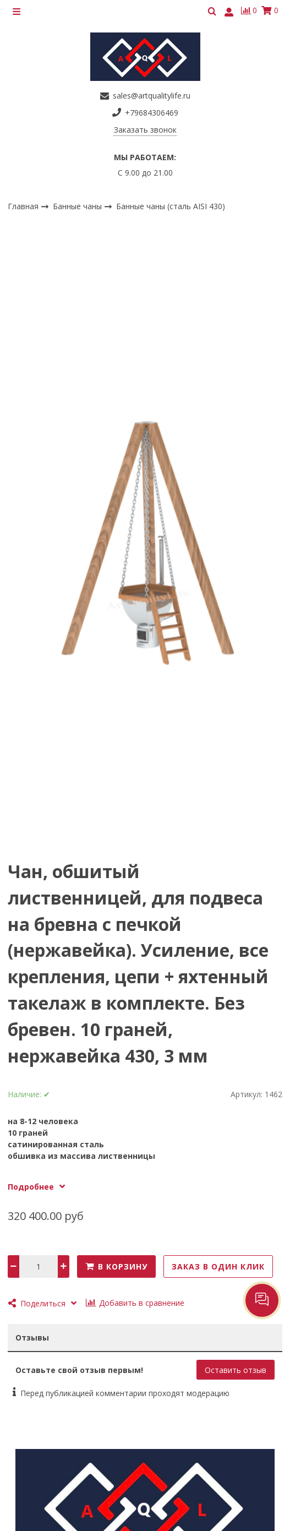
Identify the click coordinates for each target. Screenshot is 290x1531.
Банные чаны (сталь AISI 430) (170, 206)
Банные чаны (78, 205)
